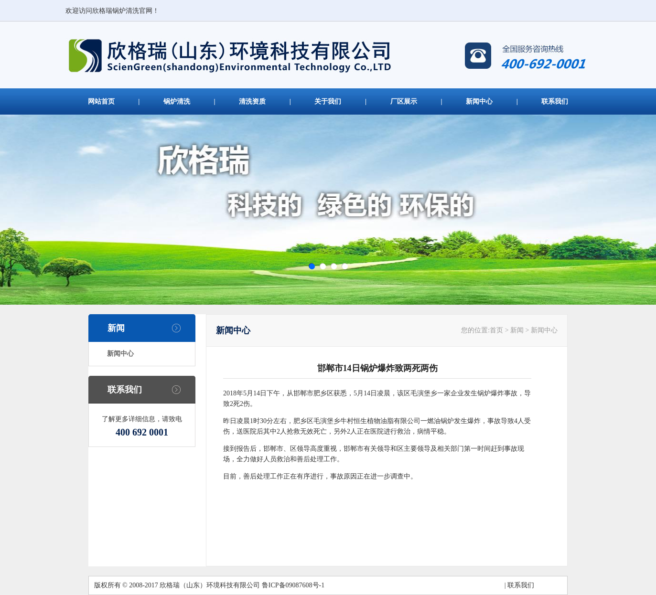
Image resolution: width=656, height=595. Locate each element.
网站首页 (101, 101)
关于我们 (327, 101)
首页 (496, 330)
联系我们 (554, 101)
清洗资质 (252, 101)
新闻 (116, 328)
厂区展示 (403, 101)
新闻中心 (479, 101)
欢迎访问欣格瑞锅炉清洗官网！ (112, 10)
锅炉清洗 (176, 101)
